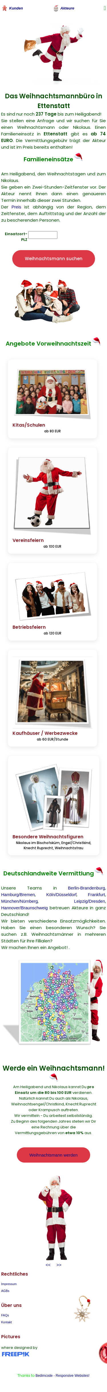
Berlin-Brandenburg (86, 887)
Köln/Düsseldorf (61, 894)
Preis (16, 206)
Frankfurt (96, 894)
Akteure (63, 8)
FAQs (5, 1315)
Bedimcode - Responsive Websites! (62, 1376)
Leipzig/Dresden (89, 901)
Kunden (12, 8)
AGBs (5, 1291)
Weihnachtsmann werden (53, 1155)
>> (57, 1264)
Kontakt (6, 1322)
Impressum (9, 1284)
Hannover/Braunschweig (24, 907)
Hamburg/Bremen (18, 894)
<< (48, 1264)
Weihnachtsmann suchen (53, 259)
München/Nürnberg (19, 901)
